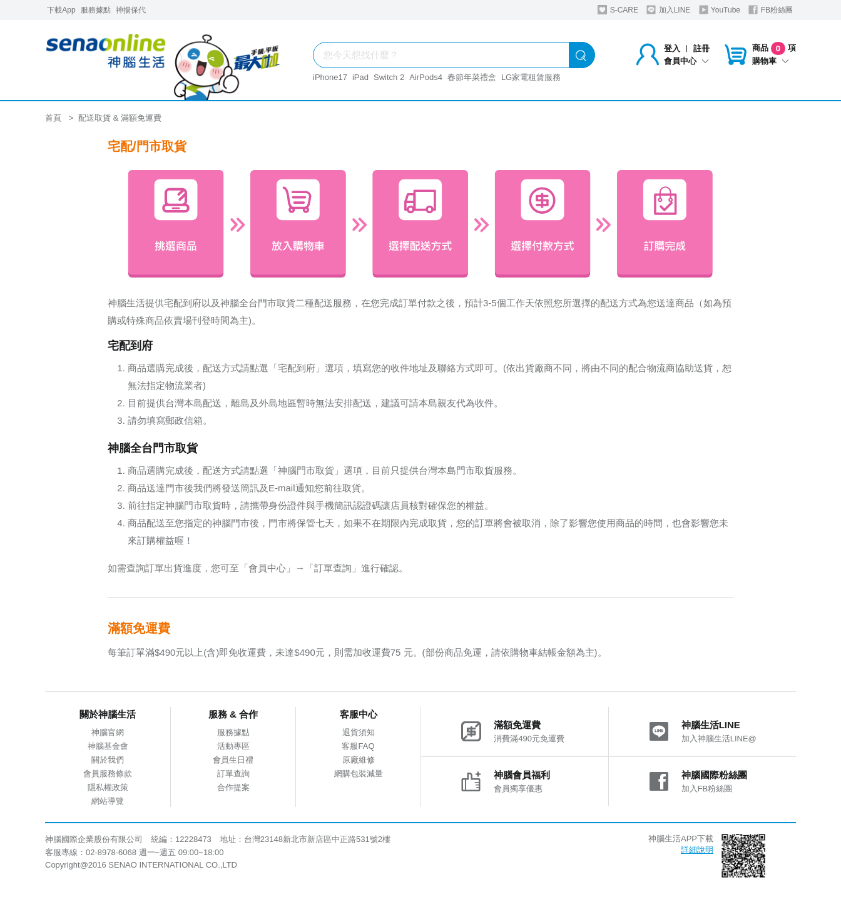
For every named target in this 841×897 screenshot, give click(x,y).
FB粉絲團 (770, 9)
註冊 (701, 48)
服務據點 (96, 10)
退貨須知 (358, 732)
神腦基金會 (108, 746)
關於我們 (107, 759)
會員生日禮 (233, 759)
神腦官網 (107, 732)
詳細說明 (697, 849)
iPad (360, 77)
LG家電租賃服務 (531, 77)
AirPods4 (425, 77)
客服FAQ (358, 746)
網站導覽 (107, 801)
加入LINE (668, 9)
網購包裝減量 (358, 773)
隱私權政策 (108, 787)
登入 (672, 48)
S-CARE (618, 9)
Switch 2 (389, 77)
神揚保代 (131, 10)
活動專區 (233, 746)
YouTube (719, 9)
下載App (61, 10)
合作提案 (233, 787)
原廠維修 (358, 759)
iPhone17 (330, 77)
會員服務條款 (107, 773)
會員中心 (686, 61)
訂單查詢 (233, 773)
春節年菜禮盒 (471, 77)
